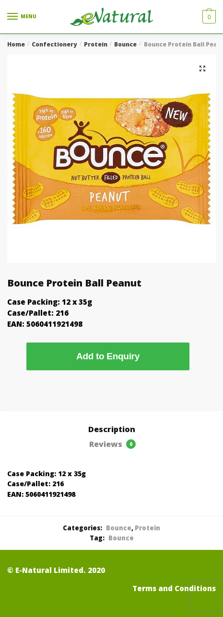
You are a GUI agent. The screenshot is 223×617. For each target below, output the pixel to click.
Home (16, 44)
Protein (95, 44)
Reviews (112, 444)
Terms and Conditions (174, 588)
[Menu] (21, 17)
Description (111, 429)
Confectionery (54, 44)
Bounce (125, 44)
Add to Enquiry (108, 356)
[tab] (111, 429)
